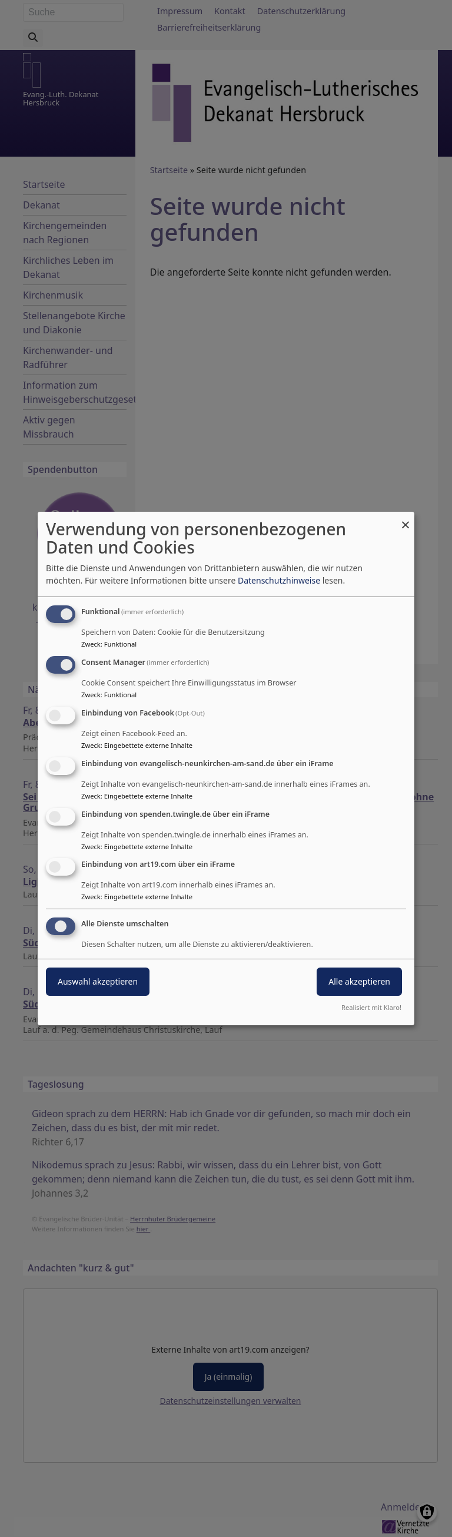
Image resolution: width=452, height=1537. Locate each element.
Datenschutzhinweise (279, 580)
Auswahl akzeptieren (98, 981)
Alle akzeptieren (359, 981)
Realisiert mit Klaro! (371, 1007)
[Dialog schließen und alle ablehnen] (405, 519)
